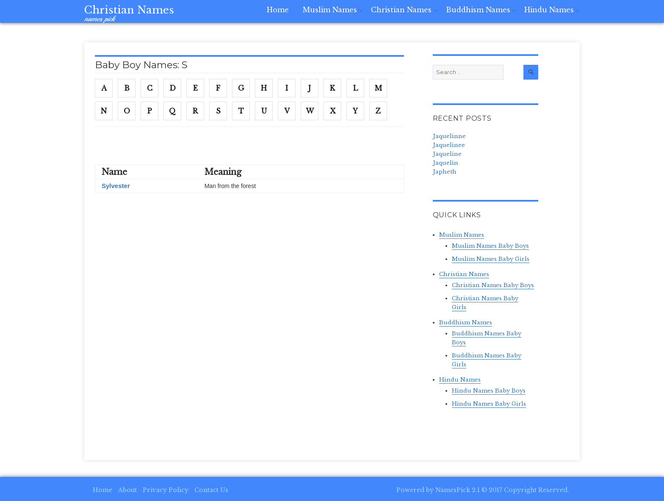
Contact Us (211, 490)
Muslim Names (339, 13)
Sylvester (116, 185)
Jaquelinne (449, 136)
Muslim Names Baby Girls (490, 259)
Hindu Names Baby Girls (489, 403)
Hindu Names (550, 13)
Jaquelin (445, 162)
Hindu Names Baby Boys (489, 390)
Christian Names (129, 10)
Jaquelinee (449, 145)
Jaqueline (447, 154)
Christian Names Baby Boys (493, 285)
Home (290, 13)
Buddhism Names (482, 13)
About (127, 490)
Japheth (444, 171)
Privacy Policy (165, 490)
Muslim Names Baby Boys (490, 245)
